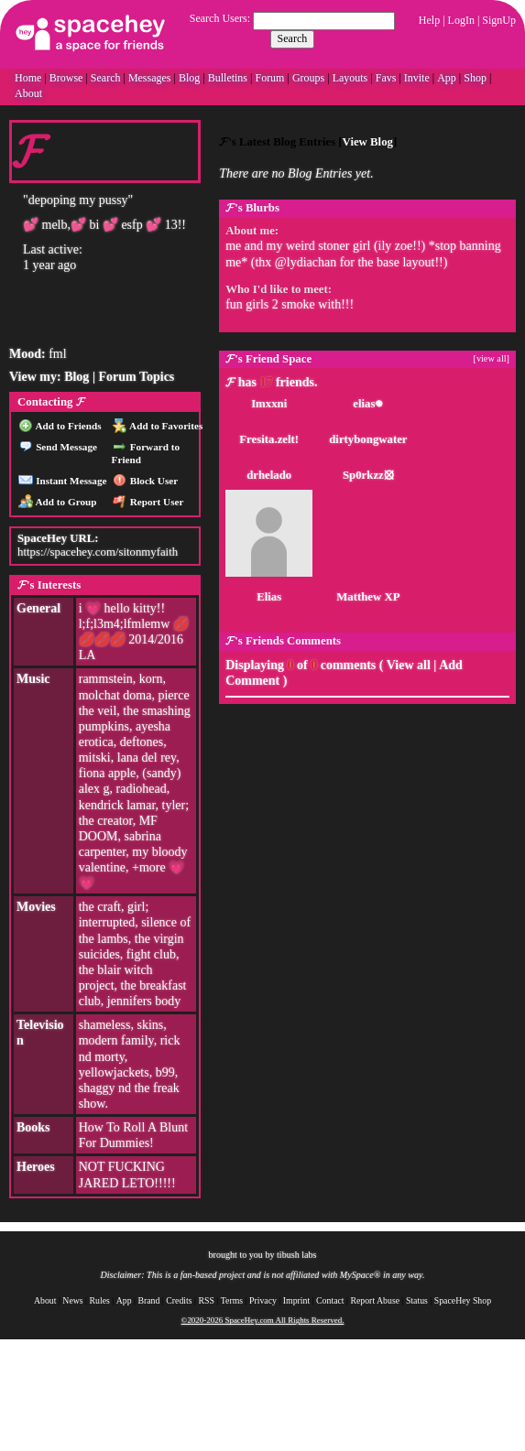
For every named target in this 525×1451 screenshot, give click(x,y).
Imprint (296, 1300)
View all (409, 665)
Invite (417, 77)
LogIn (461, 20)
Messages (149, 77)
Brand (148, 1300)
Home (28, 77)
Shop (475, 77)
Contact (330, 1300)
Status (417, 1300)
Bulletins (227, 77)
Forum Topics (136, 377)
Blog (189, 77)
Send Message (57, 446)
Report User (148, 501)
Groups (308, 77)
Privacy (263, 1300)
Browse (66, 77)
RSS (205, 1300)
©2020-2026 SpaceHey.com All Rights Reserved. (263, 1320)
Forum (269, 77)
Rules (100, 1300)
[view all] (492, 358)
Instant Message (62, 480)
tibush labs (296, 1255)
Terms (232, 1300)
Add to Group (57, 501)
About (28, 93)
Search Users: (220, 18)
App (446, 77)
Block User (146, 480)
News (72, 1300)
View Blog (368, 141)
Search (293, 38)
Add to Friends (60, 425)
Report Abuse (374, 1300)
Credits (178, 1300)
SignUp (499, 20)
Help (429, 20)
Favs (386, 77)
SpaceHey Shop (462, 1300)
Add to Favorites (158, 425)
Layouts (350, 77)
